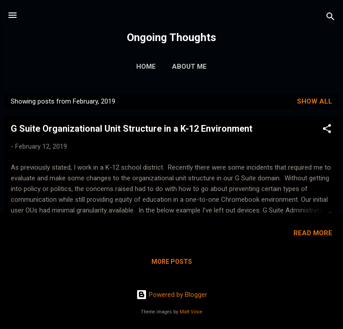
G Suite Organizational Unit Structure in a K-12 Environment (131, 128)
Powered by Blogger (171, 295)
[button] (327, 130)
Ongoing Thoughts (171, 37)
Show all (314, 101)
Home (146, 66)
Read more (312, 233)
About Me (189, 66)
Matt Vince (191, 312)
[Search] (330, 18)
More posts (171, 261)
